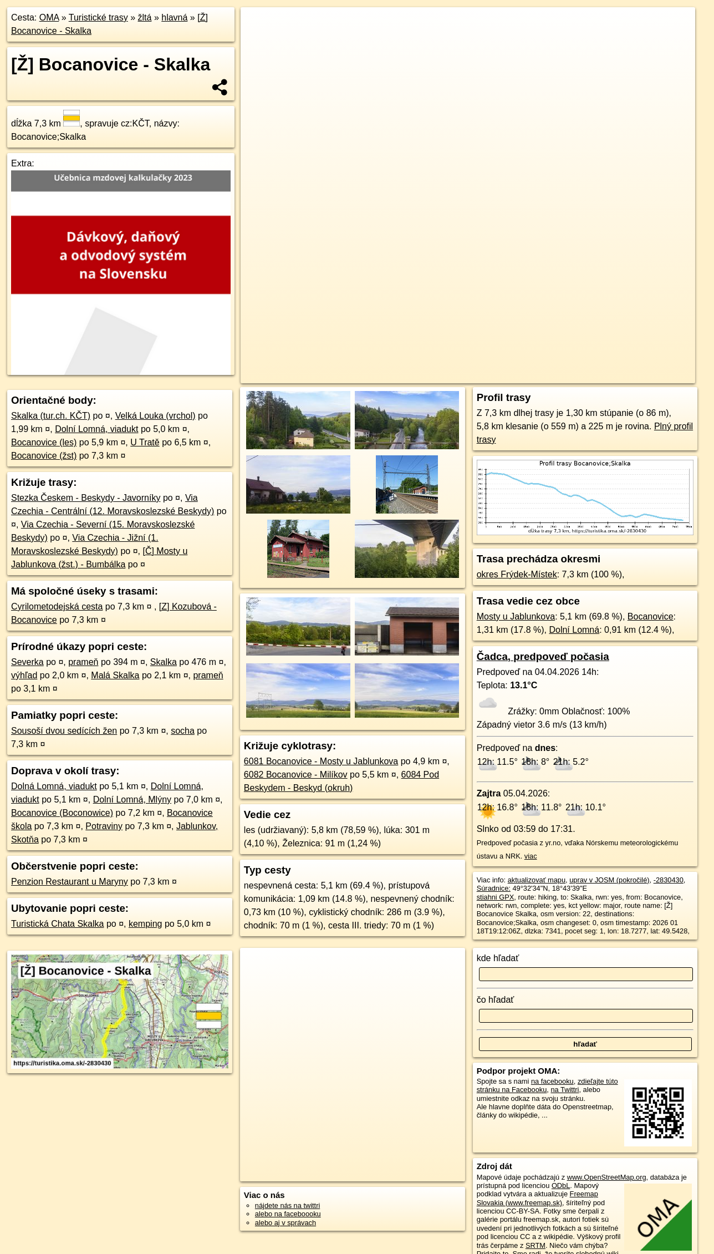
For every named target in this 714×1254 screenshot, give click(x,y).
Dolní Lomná (574, 629)
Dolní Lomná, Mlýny (132, 799)
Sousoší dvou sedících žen (64, 730)
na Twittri (564, 1089)
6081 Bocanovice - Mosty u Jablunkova (321, 761)
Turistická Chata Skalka (57, 923)
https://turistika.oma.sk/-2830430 (644, 375)
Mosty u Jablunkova (516, 616)
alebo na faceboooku (288, 1214)
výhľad (24, 675)
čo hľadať (495, 999)
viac (530, 856)
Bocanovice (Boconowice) (62, 813)
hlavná (174, 17)
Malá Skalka (115, 675)
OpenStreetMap (502, 375)
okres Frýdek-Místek (517, 574)
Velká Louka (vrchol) (155, 415)
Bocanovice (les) (43, 442)
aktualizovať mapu (536, 880)
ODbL (561, 1185)
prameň (83, 662)
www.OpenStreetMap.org (606, 1177)
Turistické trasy (98, 17)
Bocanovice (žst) (43, 455)
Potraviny (104, 826)
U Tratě (144, 442)
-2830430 (669, 880)
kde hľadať (498, 958)
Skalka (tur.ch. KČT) (50, 415)
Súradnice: (494, 888)
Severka (27, 662)
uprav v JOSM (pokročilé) (609, 880)
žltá (145, 17)
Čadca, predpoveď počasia (543, 656)
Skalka (163, 662)
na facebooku (552, 1081)
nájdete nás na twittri (287, 1205)
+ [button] (259, 26)
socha (183, 730)
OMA (49, 17)
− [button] (259, 43)
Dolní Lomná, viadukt (96, 429)
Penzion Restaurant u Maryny (69, 881)
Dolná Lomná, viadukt (54, 786)
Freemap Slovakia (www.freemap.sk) (537, 1198)
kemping (145, 923)
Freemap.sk (560, 375)
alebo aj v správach (285, 1223)
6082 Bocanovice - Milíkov (296, 774)
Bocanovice (651, 616)
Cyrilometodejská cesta (57, 606)
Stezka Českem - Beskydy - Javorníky (85, 497)
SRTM (535, 1245)
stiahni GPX (495, 897)
